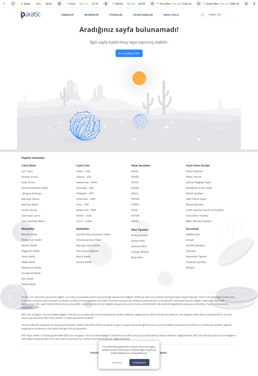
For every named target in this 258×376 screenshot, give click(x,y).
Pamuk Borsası (195, 204)
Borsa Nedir (83, 256)
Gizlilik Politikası (195, 245)
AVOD (134, 171)
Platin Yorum (193, 176)
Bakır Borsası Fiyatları (199, 221)
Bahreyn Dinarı (31, 199)
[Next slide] (254, 3)
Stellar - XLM (83, 215)
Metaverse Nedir (32, 267)
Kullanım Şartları (196, 262)
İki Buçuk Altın (139, 235)
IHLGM (135, 188)
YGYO (134, 210)
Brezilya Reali (30, 204)
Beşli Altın (137, 257)
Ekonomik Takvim (196, 256)
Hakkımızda (193, 234)
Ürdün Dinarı (29, 210)
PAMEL (135, 221)
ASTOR (135, 215)
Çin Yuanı (27, 171)
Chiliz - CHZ (83, 171)
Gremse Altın (139, 246)
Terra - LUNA (84, 221)
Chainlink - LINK (85, 199)
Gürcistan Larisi (31, 215)
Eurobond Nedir (31, 273)
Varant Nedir (84, 262)
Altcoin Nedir (29, 245)
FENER (135, 176)
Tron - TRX (82, 204)
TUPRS (135, 204)
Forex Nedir (28, 256)
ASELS (134, 193)
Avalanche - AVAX (86, 182)
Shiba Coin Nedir (32, 240)
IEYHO (134, 182)
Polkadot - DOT (85, 193)
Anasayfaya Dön (129, 53)
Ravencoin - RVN (86, 210)
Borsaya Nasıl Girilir (88, 245)
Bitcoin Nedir (29, 234)
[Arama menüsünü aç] (202, 15)
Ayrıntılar (117, 362)
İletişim (190, 267)
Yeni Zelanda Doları (33, 221)
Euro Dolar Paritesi (197, 215)
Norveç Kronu (30, 176)
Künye (190, 240)
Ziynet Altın (138, 240)
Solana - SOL (83, 176)
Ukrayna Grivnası (32, 193)
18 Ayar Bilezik (140, 252)
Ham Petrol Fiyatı (196, 199)
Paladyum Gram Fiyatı (199, 188)
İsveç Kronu (28, 182)
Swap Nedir (28, 262)
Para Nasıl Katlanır (87, 251)
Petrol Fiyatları (194, 193)
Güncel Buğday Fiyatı (198, 182)
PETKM (135, 199)
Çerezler (191, 251)
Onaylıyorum (139, 362)
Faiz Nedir (28, 278)
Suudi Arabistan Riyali (35, 188)
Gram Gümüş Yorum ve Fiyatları (205, 210)
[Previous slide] (4, 3)
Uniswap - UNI (85, 188)
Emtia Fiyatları (194, 171)
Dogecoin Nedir (31, 251)
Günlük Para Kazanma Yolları (93, 234)
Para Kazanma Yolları (89, 240)
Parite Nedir (29, 284)
